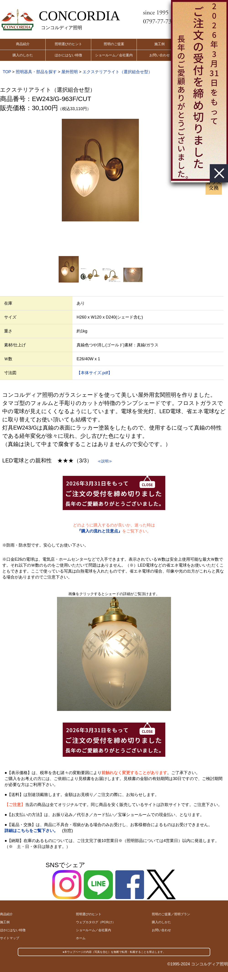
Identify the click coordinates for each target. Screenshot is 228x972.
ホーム (81, 938)
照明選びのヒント (68, 44)
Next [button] (198, 187)
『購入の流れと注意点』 (99, 531)
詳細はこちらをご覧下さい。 (31, 830)
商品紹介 (23, 44)
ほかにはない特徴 (68, 55)
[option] (100, 170)
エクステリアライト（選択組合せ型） (117, 72)
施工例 (159, 44)
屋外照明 (69, 72)
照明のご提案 (114, 44)
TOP (7, 72)
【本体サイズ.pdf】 (94, 373)
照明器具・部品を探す (36, 72)
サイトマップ (9, 938)
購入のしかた (23, 55)
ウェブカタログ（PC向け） (95, 922)
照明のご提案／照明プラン (171, 914)
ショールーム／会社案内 (114, 55)
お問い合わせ (159, 55)
